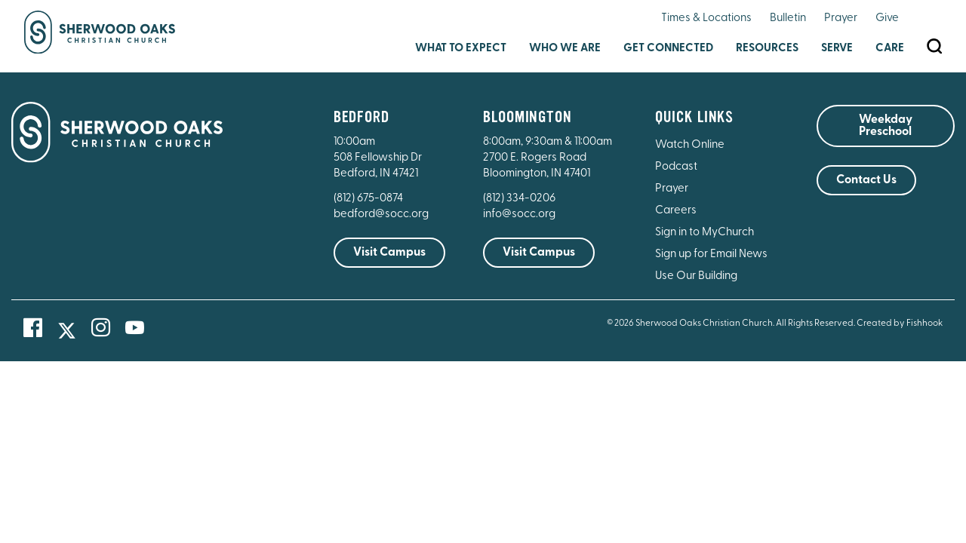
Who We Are (565, 48)
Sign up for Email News (711, 254)
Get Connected (668, 48)
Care (889, 48)
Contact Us (866, 180)
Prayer (840, 18)
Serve (837, 48)
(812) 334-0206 (519, 198)
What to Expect (460, 48)
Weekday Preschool (885, 126)
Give (887, 18)
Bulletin (788, 18)
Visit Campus (389, 253)
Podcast (676, 167)
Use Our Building (696, 276)
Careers (676, 210)
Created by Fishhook (900, 323)
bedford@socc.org (381, 214)
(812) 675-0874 (369, 198)
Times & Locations (706, 18)
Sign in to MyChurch (704, 232)
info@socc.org (519, 214)
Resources (767, 48)
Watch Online (689, 145)
